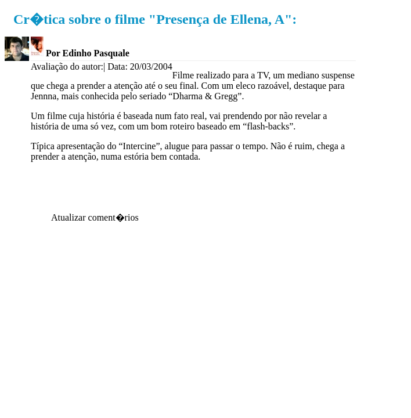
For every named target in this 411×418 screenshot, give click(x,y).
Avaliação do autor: (67, 66)
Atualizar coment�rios (95, 217)
